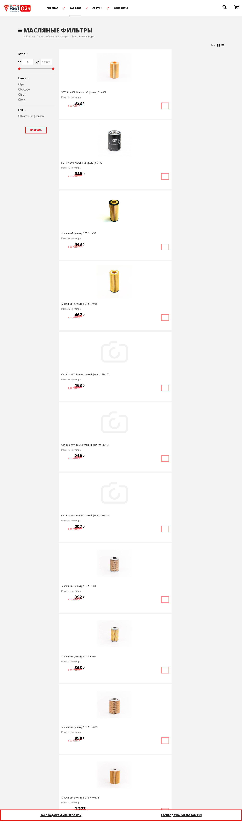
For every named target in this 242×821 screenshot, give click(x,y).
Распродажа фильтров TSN (181, 815)
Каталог (87, 8)
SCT (22, 94)
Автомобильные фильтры (53, 36)
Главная (64, 8)
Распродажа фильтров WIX (60, 815)
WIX (21, 99)
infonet (219, 796)
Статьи (109, 8)
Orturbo (24, 89)
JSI (21, 84)
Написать (147, 796)
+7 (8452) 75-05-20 (96, 797)
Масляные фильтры (31, 116)
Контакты (132, 8)
